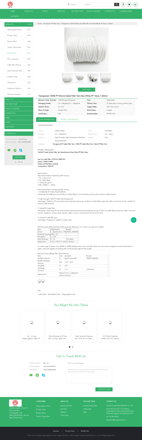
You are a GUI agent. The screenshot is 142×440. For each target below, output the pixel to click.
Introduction (66, 406)
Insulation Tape (18, 77)
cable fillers (42, 294)
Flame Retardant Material (18, 71)
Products (29, 11)
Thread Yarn (18, 83)
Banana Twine (18, 41)
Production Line (90, 406)
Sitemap (56, 431)
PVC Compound (18, 59)
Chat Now (14, 16)
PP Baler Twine (18, 35)
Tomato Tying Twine (18, 47)
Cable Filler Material (18, 65)
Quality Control (93, 11)
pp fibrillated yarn (54, 294)
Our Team (64, 415)
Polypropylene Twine (18, 30)
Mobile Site (85, 431)
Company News (126, 11)
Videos (45, 11)
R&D (85, 412)
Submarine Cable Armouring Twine (19, 88)
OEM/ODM (87, 409)
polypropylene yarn (68, 294)
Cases (8, 122)
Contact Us (110, 11)
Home (12, 11)
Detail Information (46, 119)
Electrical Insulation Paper (18, 94)
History (63, 409)
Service (63, 412)
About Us (61, 11)
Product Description (69, 119)
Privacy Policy (69, 431)
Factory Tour (77, 11)
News (8, 118)
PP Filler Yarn (18, 53)
